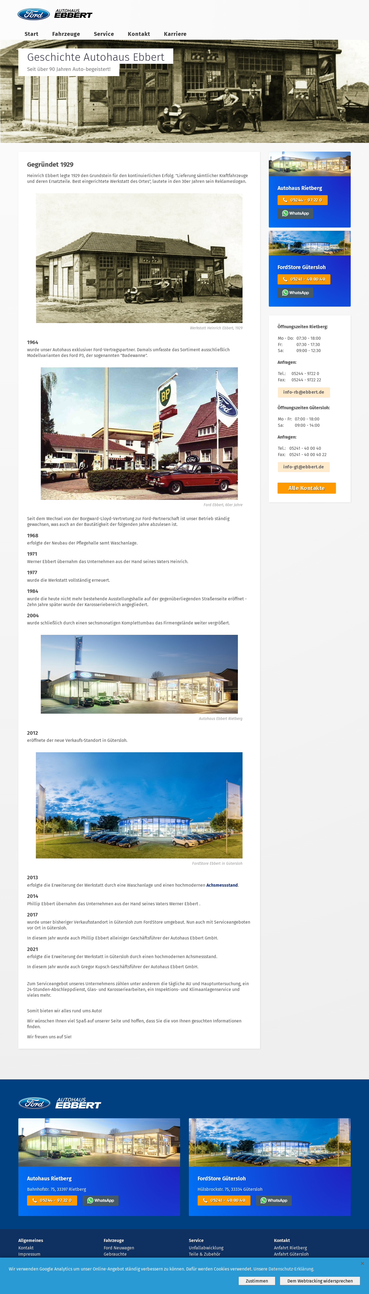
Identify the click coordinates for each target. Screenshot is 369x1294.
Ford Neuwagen (119, 1247)
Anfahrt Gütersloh (291, 1254)
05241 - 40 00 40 (304, 279)
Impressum (29, 1254)
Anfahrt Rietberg (290, 1247)
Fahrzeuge (66, 34)
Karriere (175, 34)
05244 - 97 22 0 (302, 200)
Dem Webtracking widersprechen (320, 1281)
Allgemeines (30, 1240)
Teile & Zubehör (204, 1254)
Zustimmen (257, 1281)
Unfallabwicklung (206, 1247)
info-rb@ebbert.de (303, 392)
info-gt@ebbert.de (303, 466)
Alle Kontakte (307, 488)
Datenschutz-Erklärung (291, 1269)
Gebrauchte (115, 1254)
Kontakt (139, 34)
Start (32, 34)
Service (104, 34)
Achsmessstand (222, 885)
